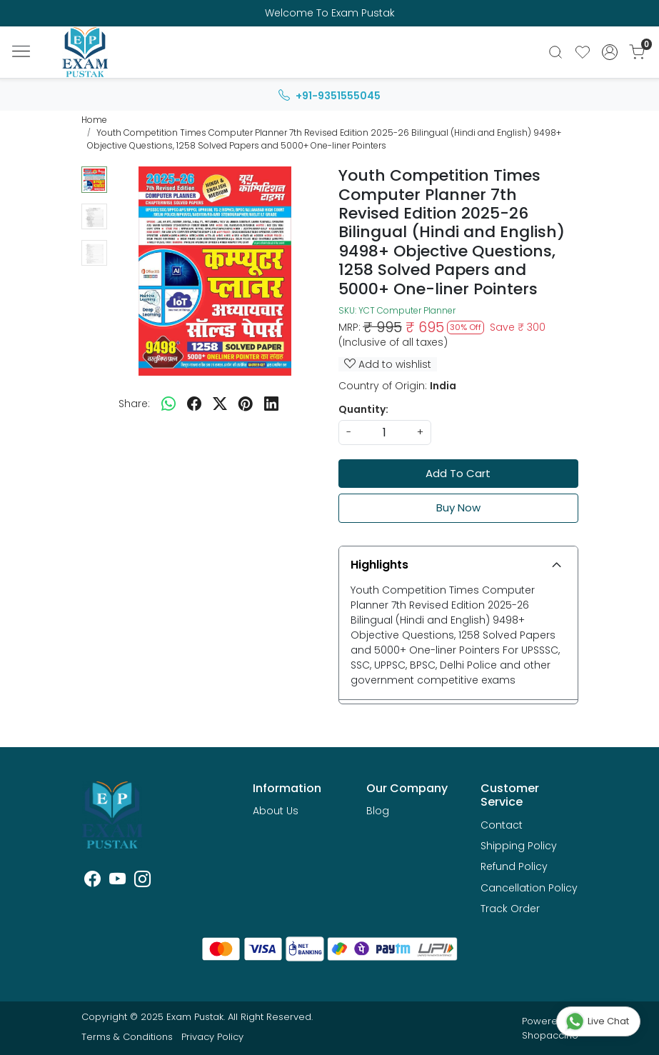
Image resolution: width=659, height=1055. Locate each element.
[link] (555, 52)
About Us (275, 811)
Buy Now (458, 507)
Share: (134, 403)
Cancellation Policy (529, 888)
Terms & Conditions (127, 1037)
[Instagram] (142, 881)
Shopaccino (550, 1035)
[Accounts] (609, 52)
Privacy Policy (212, 1037)
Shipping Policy (519, 846)
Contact (502, 825)
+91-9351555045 (329, 96)
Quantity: (363, 409)
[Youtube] (117, 881)
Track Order (510, 908)
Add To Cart (458, 473)
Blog (377, 811)
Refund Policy (514, 866)
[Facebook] (92, 881)
